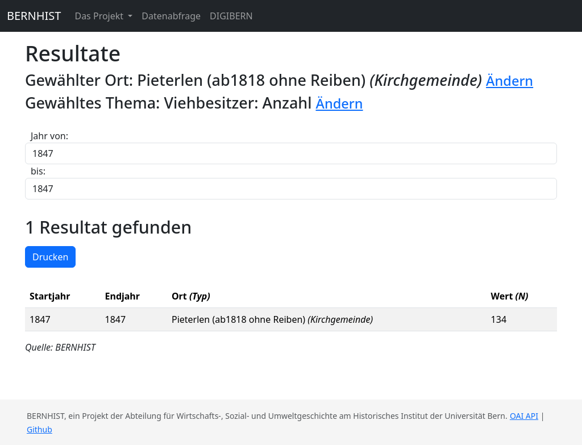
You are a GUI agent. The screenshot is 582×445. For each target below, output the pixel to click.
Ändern (509, 81)
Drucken (50, 257)
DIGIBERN (231, 16)
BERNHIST (34, 15)
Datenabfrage (171, 16)
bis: (38, 171)
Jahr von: (49, 136)
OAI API (524, 415)
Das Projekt (100, 16)
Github (39, 429)
